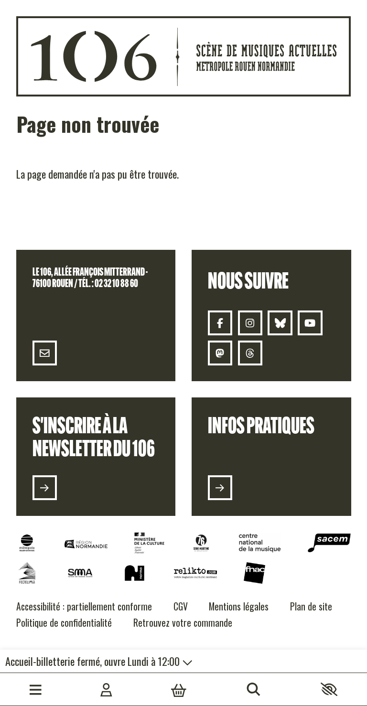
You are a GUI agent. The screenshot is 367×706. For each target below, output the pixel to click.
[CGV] (180, 606)
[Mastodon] (220, 353)
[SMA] (80, 573)
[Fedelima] (27, 573)
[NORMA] (134, 573)
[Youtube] (310, 322)
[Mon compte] (106, 689)
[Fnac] (254, 573)
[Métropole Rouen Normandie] (27, 543)
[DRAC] (149, 543)
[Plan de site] (311, 606)
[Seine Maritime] (201, 543)
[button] (329, 689)
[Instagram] (249, 322)
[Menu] (36, 689)
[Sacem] (329, 543)
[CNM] (259, 543)
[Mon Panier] (178, 689)
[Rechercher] (253, 689)
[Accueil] (183, 56)
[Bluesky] (280, 322)
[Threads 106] (249, 353)
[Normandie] (86, 544)
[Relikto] (195, 572)
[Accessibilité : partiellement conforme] (84, 606)
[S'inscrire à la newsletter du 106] (44, 487)
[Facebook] (220, 322)
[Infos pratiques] (220, 487)
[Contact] (44, 353)
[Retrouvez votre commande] (182, 623)
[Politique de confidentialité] (64, 623)
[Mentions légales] (239, 606)
